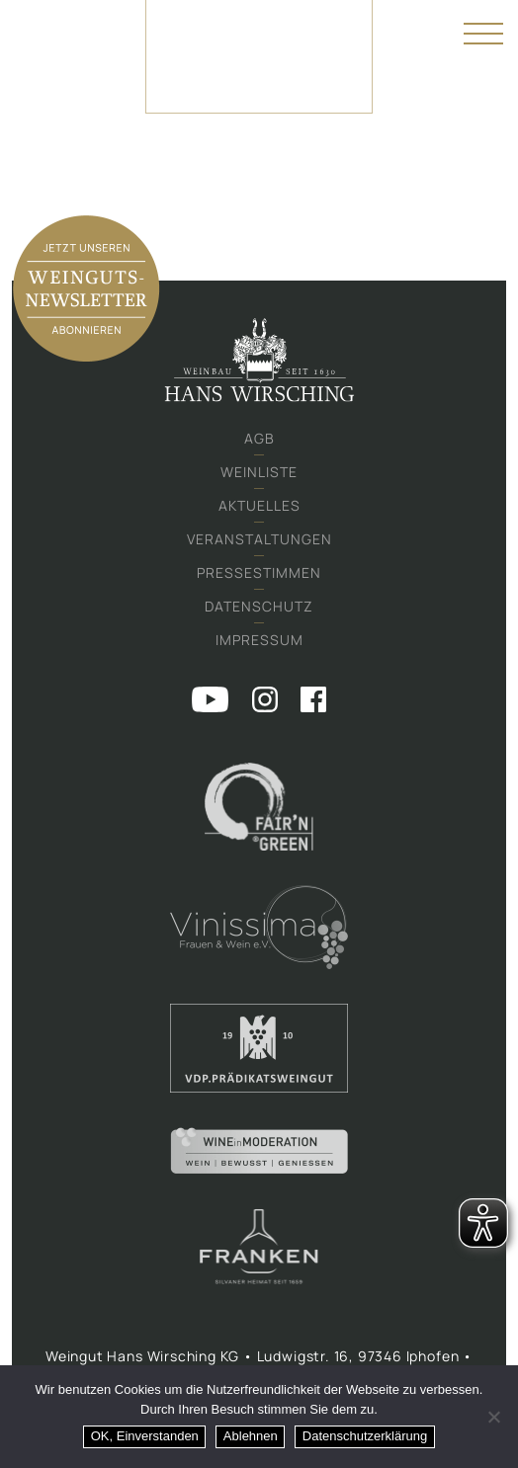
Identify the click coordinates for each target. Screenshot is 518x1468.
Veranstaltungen (259, 539)
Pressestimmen (259, 572)
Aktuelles (259, 505)
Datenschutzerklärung (364, 1435)
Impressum (259, 639)
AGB (259, 438)
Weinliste (259, 471)
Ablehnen (250, 1435)
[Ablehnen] (493, 1417)
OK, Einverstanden (145, 1435)
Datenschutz (259, 606)
